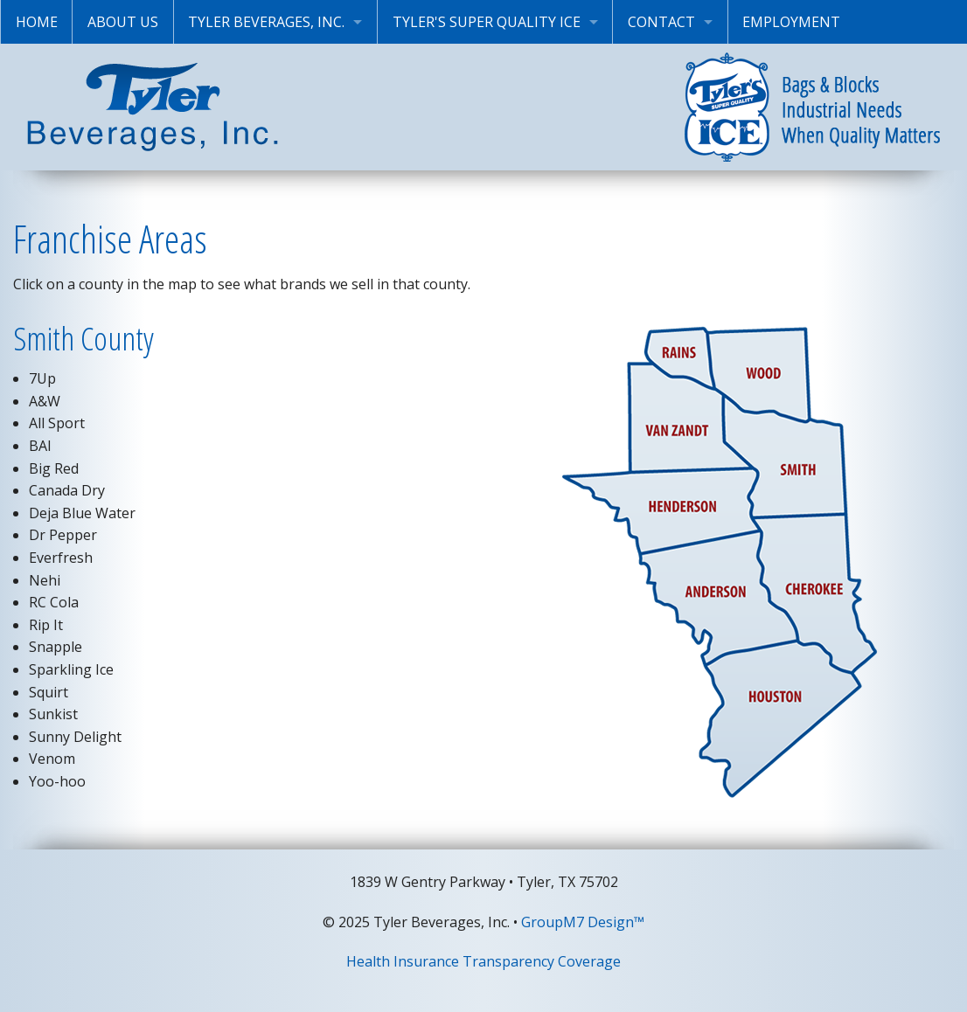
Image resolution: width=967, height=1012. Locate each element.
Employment (791, 21)
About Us (122, 21)
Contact (661, 21)
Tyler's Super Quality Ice (487, 21)
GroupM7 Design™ (582, 922)
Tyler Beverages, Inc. (266, 21)
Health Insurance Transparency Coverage (483, 961)
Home (37, 21)
